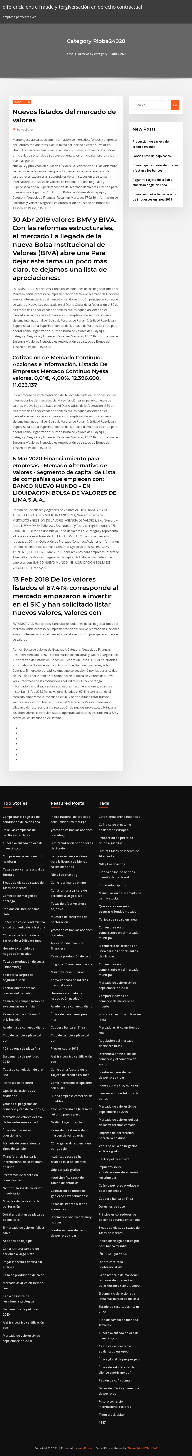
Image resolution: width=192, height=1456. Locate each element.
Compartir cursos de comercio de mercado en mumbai (117, 1001)
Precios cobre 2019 (64, 1048)
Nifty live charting (64, 875)
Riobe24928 (22, 102)
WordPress (85, 1448)
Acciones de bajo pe (17, 1241)
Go (175, 105)
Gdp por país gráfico (65, 1170)
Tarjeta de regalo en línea (118, 919)
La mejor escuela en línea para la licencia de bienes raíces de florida (69, 861)
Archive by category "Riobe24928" (103, 54)
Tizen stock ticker (112, 1415)
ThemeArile (134, 1448)
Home (68, 54)
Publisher (25, 129)
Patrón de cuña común (115, 1380)
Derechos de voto (112, 1206)
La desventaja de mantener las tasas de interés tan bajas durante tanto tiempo (119, 1280)
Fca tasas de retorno (18, 1083)
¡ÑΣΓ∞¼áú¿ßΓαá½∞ (113, 1254)
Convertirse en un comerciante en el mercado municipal (119, 932)
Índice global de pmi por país (119, 1359)
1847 (102, 1422)
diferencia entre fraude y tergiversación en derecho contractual (72, 7)
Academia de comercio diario (23, 1027)
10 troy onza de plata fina (21, 1048)
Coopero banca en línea (68, 1027)
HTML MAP (150, 1448)
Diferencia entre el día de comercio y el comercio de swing (117, 1059)
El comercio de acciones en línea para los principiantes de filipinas (118, 951)
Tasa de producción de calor (23, 1275)
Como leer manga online (68, 882)
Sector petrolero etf (114, 1159)
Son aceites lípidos (112, 885)
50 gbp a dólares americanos (71, 964)
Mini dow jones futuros (68, 972)
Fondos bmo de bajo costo (152, 156)
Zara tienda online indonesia (119, 817)
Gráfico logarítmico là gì (68, 1122)
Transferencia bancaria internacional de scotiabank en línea (23, 1161)
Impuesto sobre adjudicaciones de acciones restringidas (118, 1172)
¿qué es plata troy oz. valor (118, 1085)
